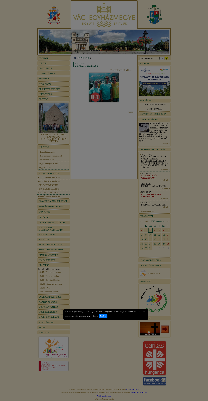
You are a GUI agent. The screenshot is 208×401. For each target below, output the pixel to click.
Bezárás (103, 316)
